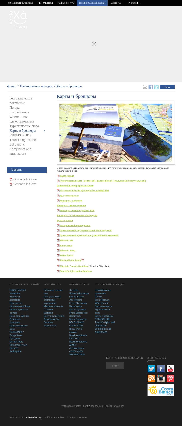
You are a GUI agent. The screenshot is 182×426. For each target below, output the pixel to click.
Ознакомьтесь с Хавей (20, 3)
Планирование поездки (92, 3)
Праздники (15, 338)
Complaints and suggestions (103, 330)
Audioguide (16, 351)
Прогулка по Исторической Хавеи (20, 304)
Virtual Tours (16, 341)
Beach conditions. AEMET (78, 343)
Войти (115, 365)
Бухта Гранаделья (78, 319)
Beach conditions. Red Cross (78, 337)
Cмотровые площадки (15, 320)
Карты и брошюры (69, 86)
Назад (167, 87)
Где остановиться (22, 121)
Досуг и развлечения (54, 315)
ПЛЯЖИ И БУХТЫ (66, 3)
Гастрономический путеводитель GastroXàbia (84, 190)
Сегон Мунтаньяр (78, 302)
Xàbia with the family (70, 260)
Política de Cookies (54, 417)
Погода (15, 108)
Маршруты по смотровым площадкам (77, 215)
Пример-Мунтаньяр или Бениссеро (79, 295)
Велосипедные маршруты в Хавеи (75, 185)
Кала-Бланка (75, 306)
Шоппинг (48, 312)
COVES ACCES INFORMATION (77, 353)
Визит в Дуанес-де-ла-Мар (19, 311)
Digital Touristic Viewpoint (18, 291)
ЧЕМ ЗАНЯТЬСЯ (45, 3)
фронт (11, 86)
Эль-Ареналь (75, 299)
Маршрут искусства (53, 306)
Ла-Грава (73, 290)
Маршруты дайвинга (71, 200)
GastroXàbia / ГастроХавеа (17, 333)
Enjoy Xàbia (66, 245)
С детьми (48, 309)
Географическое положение (103, 291)
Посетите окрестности (50, 324)
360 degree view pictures (18, 346)
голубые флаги (76, 348)
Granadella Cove (25, 179)
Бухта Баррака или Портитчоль (78, 314)
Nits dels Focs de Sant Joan (74, 266)
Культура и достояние (15, 298)
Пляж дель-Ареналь (19, 315)
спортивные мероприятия (50, 301)
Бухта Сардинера (77, 309)
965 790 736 (16, 417)
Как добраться (20, 112)
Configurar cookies (93, 405)
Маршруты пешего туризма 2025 (77, 210)
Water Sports (66, 255)
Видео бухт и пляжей (75, 330)
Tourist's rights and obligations (76, 271)
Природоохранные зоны (19, 327)
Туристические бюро (24, 126)
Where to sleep (67, 250)
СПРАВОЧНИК (21, 135)
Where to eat (19, 117)
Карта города (67, 176)
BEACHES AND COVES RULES (76, 324)
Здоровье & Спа (51, 319)
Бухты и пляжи (65, 220)
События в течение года (53, 291)
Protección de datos (71, 405)
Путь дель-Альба (52, 296)
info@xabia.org (33, 417)
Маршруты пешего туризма (71, 205)
